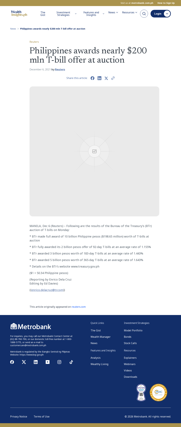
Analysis (96, 357)
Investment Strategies (66, 13)
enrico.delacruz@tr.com (47, 290)
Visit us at (137, 3)
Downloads (130, 377)
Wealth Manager (101, 337)
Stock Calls (130, 343)
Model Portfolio (133, 330)
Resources (130, 12)
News (113, 12)
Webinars (129, 364)
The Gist (42, 13)
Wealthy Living (99, 364)
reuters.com (79, 306)
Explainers (130, 357)
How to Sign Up (166, 3)
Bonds (127, 337)
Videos (128, 370)
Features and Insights (94, 13)
